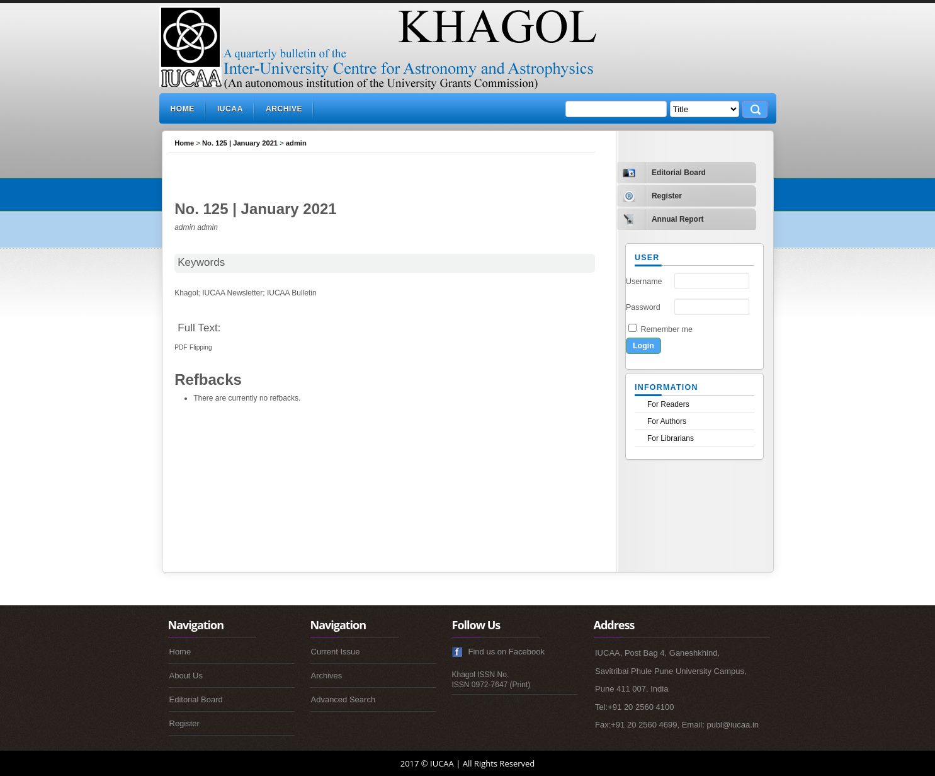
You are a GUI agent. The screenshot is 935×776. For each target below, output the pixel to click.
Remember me (666, 329)
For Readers (668, 404)
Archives (327, 675)
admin (296, 143)
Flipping (201, 347)
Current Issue (335, 651)
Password (643, 307)
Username (644, 281)
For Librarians (670, 438)
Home (183, 109)
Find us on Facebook (506, 651)
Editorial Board (196, 699)
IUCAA (230, 109)
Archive (284, 109)
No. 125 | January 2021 (240, 143)
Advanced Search (343, 699)
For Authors (666, 421)
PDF (180, 347)
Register (184, 723)
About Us (186, 675)
